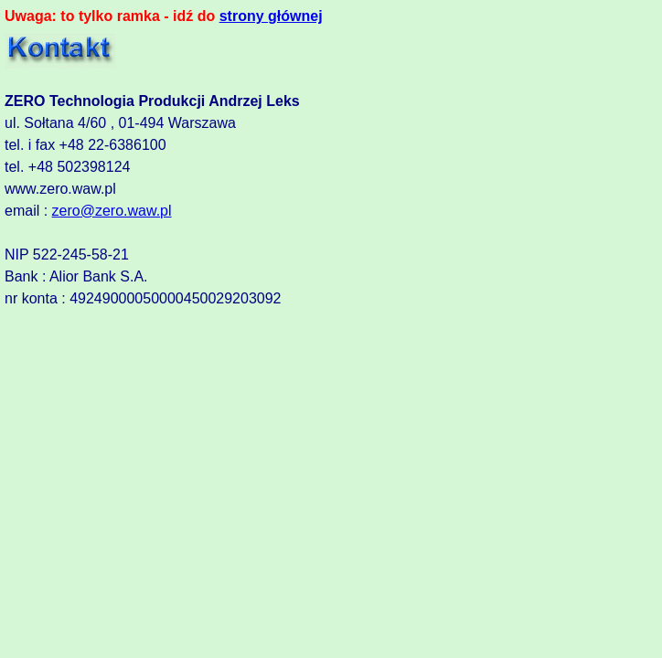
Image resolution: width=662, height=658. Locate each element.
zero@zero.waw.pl (112, 210)
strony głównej (271, 16)
